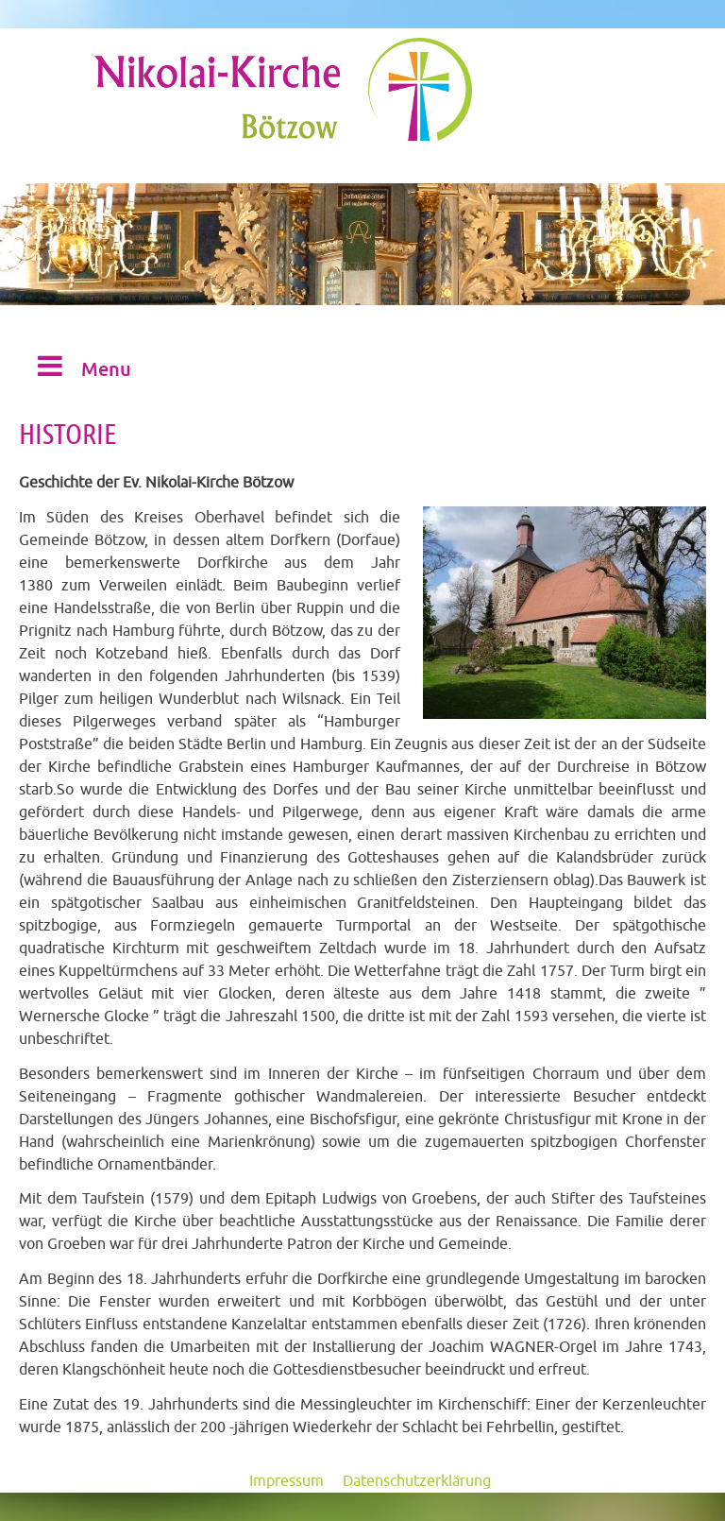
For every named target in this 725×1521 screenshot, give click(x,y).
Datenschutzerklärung (417, 1481)
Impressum (286, 1481)
